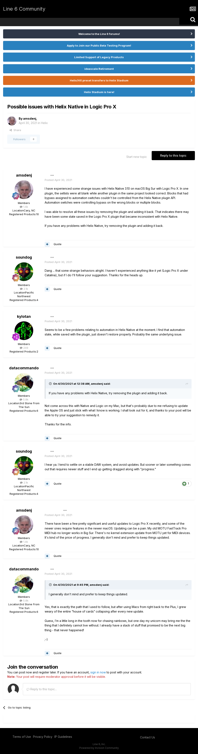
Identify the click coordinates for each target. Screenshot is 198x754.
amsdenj (29, 118)
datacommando (24, 368)
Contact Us (147, 737)
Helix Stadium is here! (99, 92)
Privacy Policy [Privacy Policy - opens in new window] (42, 736)
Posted (58, 180)
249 (24, 347)
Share (15, 130)
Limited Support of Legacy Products (99, 57)
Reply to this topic (173, 155)
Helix (44, 123)
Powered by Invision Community (99, 747)
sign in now (98, 672)
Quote (57, 244)
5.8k (24, 399)
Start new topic (136, 156)
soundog (24, 257)
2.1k (24, 288)
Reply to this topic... (42, 689)
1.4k (24, 206)
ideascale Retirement (99, 68)
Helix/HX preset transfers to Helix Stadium (99, 80)
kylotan (24, 316)
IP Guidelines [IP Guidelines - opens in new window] (63, 736)
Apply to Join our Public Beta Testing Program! (99, 45)
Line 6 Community (24, 9)
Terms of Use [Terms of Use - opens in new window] (21, 736)
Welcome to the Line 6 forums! (99, 34)
